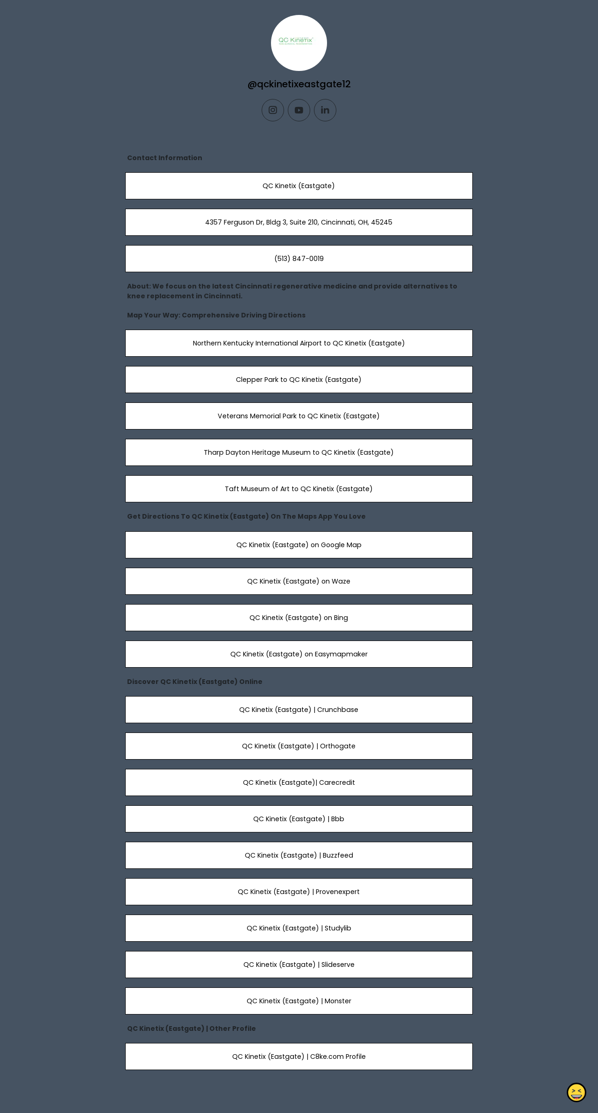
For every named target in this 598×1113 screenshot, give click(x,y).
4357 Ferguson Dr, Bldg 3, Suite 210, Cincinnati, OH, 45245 (298, 222)
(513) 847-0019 (299, 258)
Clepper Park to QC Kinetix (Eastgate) (299, 379)
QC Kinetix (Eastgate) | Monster (299, 1001)
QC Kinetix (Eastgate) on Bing (298, 617)
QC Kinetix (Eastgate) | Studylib (299, 928)
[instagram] (273, 110)
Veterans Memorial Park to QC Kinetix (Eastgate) (299, 416)
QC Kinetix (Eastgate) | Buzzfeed (299, 855)
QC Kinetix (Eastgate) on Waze (298, 581)
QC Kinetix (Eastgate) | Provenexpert (299, 891)
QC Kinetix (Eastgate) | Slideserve (299, 964)
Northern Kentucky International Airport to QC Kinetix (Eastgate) (299, 343)
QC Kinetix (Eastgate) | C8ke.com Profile (299, 1056)
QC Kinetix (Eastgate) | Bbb (298, 819)
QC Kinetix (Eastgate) (299, 185)
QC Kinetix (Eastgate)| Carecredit (299, 782)
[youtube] (299, 110)
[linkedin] (325, 110)
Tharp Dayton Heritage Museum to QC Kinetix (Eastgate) (299, 452)
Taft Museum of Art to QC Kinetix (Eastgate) (299, 488)
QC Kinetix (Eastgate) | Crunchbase (298, 709)
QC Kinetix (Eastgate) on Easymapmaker (299, 654)
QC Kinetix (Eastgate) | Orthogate (299, 746)
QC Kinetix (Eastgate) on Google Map (299, 544)
